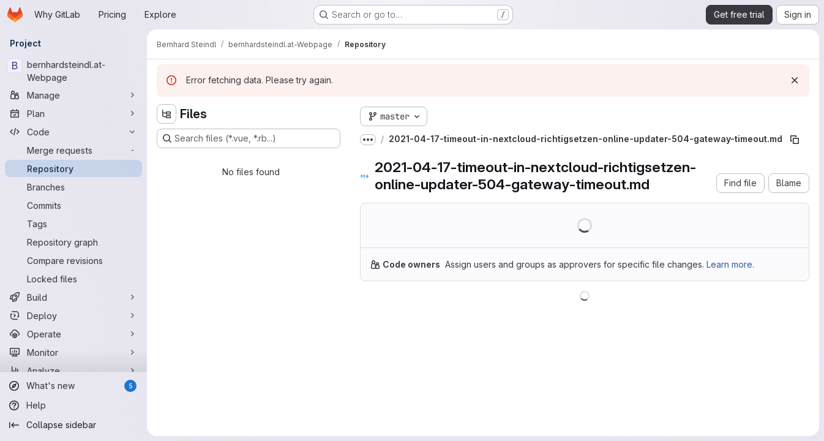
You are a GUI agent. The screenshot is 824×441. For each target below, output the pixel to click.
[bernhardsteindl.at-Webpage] (73, 71)
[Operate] (73, 333)
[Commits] (73, 205)
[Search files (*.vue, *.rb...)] (248, 138)
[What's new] (73, 385)
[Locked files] (73, 278)
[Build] (73, 297)
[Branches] (73, 186)
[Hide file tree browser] (166, 114)
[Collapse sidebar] (73, 425)
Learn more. (730, 264)
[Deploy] (73, 315)
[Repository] (73, 168)
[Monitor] (73, 352)
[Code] (73, 131)
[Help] (73, 405)
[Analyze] (73, 370)
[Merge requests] (73, 150)
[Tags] (73, 223)
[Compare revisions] (73, 260)
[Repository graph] (73, 242)
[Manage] (73, 95)
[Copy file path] (794, 139)
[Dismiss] (794, 80)
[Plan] (73, 113)
